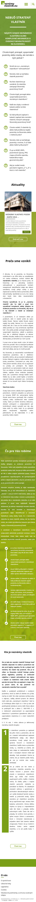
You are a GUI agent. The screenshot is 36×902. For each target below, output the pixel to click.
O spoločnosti (6, 880)
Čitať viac (18, 424)
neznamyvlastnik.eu (5, 899)
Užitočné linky (6, 884)
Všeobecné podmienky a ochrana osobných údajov (17, 894)
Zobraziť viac (18, 239)
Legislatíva (4, 887)
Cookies (4, 890)
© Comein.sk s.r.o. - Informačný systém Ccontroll (22, 899)
